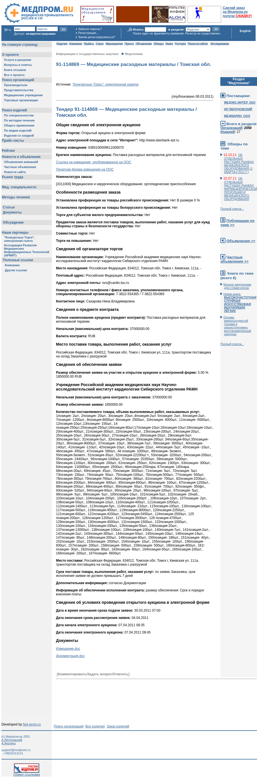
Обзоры (158, 43)
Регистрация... (88, 33)
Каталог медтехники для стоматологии (237, 286)
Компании (75, 43)
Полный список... (232, 208)
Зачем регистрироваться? (96, 37)
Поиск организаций (69, 726)
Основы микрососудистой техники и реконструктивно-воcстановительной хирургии (237, 326)
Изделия (62, 43)
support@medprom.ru (16, 750)
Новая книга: (239, 302)
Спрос (99, 43)
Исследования (219, 43)
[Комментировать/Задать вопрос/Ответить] (93, 674)
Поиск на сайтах (197, 43)
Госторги (180, 43)
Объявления (143, 43)
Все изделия (95, 726)
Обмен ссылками (26, 773)
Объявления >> (240, 241)
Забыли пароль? (90, 29)
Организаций (231, 128)
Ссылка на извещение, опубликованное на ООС (93, 162)
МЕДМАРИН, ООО (237, 116)
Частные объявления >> (234, 259)
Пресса (129, 43)
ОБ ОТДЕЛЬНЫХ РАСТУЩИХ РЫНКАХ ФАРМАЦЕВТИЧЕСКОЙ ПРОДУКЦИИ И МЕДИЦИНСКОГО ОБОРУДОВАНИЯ (240, 189)
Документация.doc (70, 656)
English (245, 31)
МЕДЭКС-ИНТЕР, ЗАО (239, 102)
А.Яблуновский (11, 740)
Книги (169, 43)
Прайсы (88, 43)
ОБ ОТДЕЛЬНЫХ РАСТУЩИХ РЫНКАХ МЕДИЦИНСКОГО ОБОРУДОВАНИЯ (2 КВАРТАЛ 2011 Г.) (239, 163)
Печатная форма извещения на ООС (85, 169)
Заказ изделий (118, 726)
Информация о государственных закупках (87, 54)
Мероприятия (114, 43)
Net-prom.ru (32, 724)
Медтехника (134, 54)
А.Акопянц (8, 743)
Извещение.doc (68, 649)
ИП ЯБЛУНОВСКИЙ (238, 109)
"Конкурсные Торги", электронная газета (105, 84)
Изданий (227, 132)
